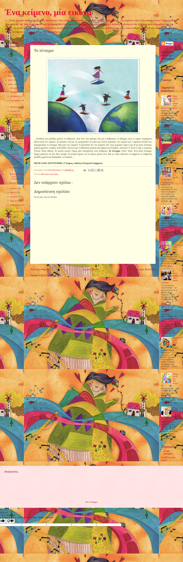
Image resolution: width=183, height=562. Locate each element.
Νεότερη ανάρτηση (40, 269)
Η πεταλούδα (175, 244)
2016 (10, 221)
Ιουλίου (13, 111)
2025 (10, 55)
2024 (10, 59)
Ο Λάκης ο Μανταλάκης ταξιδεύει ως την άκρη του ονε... (16, 141)
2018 (10, 84)
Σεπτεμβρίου (15, 100)
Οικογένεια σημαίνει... (175, 341)
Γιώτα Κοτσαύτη (168, 452)
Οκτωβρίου (15, 96)
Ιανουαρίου (15, 211)
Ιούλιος (12, 183)
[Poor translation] (10, 521)
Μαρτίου (14, 201)
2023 (10, 64)
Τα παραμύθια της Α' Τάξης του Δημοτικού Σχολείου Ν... (17, 124)
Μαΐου (13, 192)
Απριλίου (14, 197)
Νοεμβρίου (14, 92)
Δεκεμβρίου (15, 88)
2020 (10, 76)
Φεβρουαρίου (15, 205)
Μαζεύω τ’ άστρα (16, 132)
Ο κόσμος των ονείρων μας (15, 116)
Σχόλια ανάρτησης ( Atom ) (51, 275)
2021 (10, 72)
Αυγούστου (15, 107)
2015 (10, 225)
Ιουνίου (13, 188)
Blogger (94, 502)
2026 (10, 51)
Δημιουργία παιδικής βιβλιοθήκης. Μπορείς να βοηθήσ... (16, 159)
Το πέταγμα (14, 150)
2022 (10, 68)
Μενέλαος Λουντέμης (49, 174)
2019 (10, 80)
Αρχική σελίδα (91, 269)
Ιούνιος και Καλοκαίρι (175, 209)
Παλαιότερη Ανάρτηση (143, 269)
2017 (10, 217)
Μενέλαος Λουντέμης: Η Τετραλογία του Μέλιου (167, 308)
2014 (10, 229)
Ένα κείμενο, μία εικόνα (48, 12)
